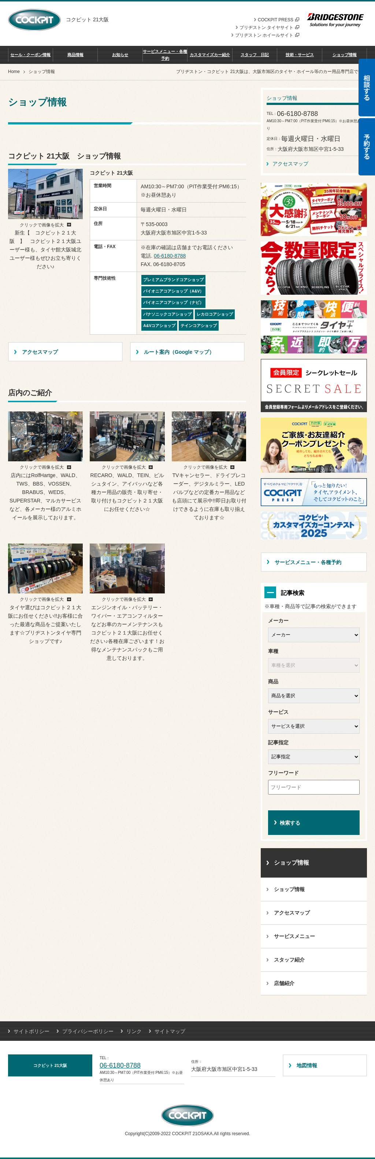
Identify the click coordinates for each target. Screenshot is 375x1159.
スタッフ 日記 (255, 54)
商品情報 (75, 54)
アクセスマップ (290, 164)
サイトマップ (170, 1031)
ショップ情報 (345, 54)
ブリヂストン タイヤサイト (269, 27)
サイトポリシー (31, 1031)
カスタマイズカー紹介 (210, 54)
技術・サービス (300, 54)
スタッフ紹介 (289, 960)
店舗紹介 (284, 983)
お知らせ (120, 54)
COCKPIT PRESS (278, 19)
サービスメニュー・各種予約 (165, 54)
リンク (134, 1031)
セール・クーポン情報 (30, 54)
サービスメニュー (294, 936)
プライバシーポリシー (88, 1031)
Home (14, 71)
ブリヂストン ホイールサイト (267, 35)
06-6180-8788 (170, 256)
